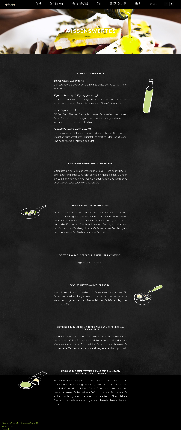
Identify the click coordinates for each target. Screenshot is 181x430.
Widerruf (5, 429)
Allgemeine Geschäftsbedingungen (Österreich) (20, 423)
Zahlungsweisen (8, 426)
